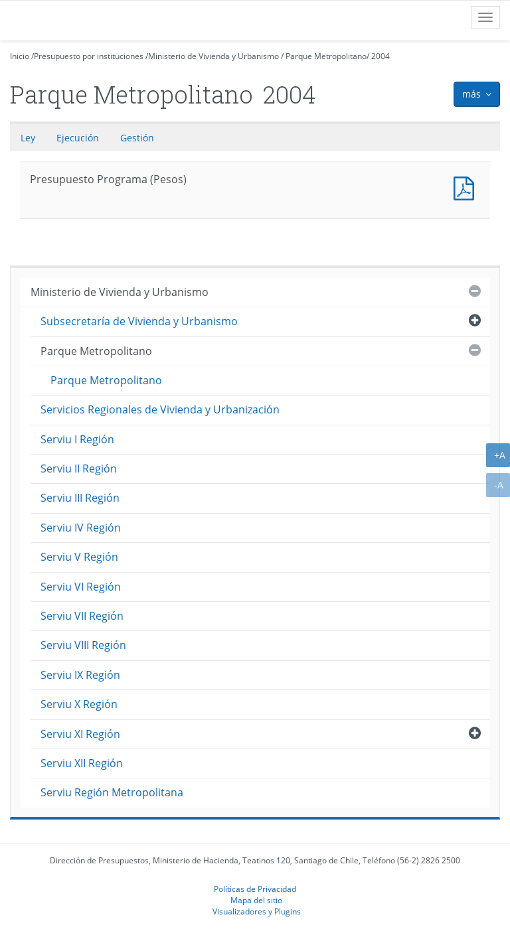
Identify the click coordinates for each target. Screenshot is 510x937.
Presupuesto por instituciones (88, 56)
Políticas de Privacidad (255, 888)
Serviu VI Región (81, 586)
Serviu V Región (79, 556)
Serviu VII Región (82, 616)
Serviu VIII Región (83, 645)
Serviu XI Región (80, 734)
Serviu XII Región (82, 763)
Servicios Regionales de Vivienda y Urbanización (160, 409)
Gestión (137, 137)
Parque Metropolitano (326, 56)
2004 (380, 56)
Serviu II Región (79, 468)
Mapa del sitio (256, 900)
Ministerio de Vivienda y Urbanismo (213, 56)
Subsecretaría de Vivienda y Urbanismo (139, 321)
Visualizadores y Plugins (256, 911)
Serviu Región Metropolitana (112, 792)
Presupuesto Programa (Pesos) (467, 187)
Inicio (19, 56)
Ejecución (77, 137)
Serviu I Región (77, 439)
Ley (28, 137)
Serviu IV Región (81, 527)
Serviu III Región (80, 497)
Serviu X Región (79, 704)
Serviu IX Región (80, 675)
